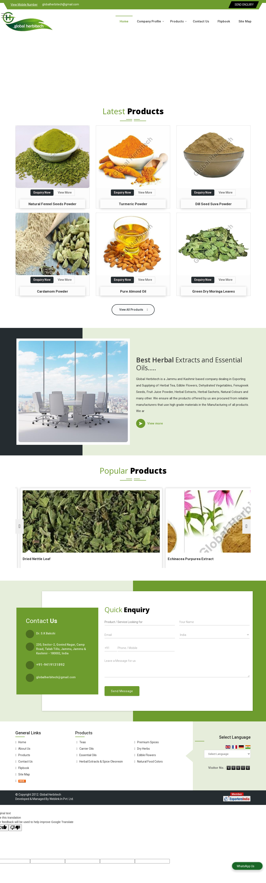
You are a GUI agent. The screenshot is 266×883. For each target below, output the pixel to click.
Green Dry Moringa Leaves (213, 291)
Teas (82, 742)
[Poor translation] (15, 827)
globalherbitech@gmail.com (60, 4)
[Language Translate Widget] (227, 754)
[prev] (19, 526)
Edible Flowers (146, 755)
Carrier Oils (86, 748)
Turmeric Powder (133, 204)
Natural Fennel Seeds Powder (52, 204)
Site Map (245, 21)
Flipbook (224, 21)
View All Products (131, 309)
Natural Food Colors (150, 761)
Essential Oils (88, 755)
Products (178, 21)
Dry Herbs (143, 748)
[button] (24, 4)
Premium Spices (148, 742)
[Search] (261, 20)
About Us (24, 748)
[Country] (214, 635)
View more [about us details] (155, 423)
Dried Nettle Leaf (111, 559)
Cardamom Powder (52, 291)
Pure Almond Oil (133, 291)
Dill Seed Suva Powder (213, 204)
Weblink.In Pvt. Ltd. (61, 799)
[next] (246, 526)
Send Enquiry (244, 4)
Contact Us (201, 21)
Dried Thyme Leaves (34, 559)
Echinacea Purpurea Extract (200, 559)
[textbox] (140, 621)
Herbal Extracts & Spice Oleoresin (101, 761)
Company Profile (150, 21)
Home (124, 21)
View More (65, 192)
